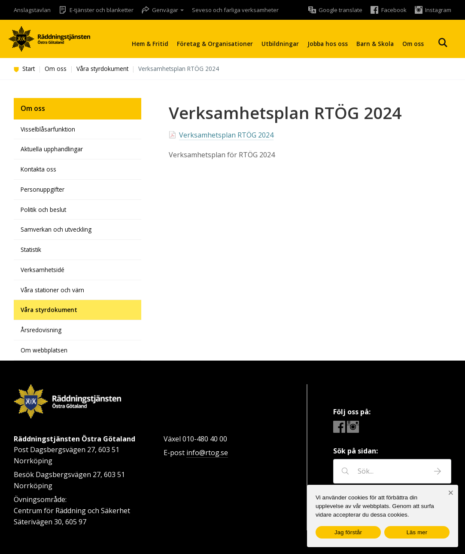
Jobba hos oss (327, 44)
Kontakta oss (38, 169)
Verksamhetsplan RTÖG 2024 (226, 135)
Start (24, 68)
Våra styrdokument (102, 68)
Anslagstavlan (32, 10)
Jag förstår (348, 532)
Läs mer (417, 532)
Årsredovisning (41, 330)
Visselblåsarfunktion (48, 129)
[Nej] (450, 492)
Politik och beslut (43, 209)
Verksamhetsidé (42, 270)
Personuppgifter (42, 189)
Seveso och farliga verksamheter (235, 10)
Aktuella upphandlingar (52, 149)
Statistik (31, 249)
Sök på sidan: (355, 451)
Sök (442, 43)
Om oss (413, 44)
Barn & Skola (375, 44)
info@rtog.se (207, 452)
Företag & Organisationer (215, 44)
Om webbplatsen (44, 350)
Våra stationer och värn (52, 290)
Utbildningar (280, 44)
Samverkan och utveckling (56, 229)
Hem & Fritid (150, 44)
